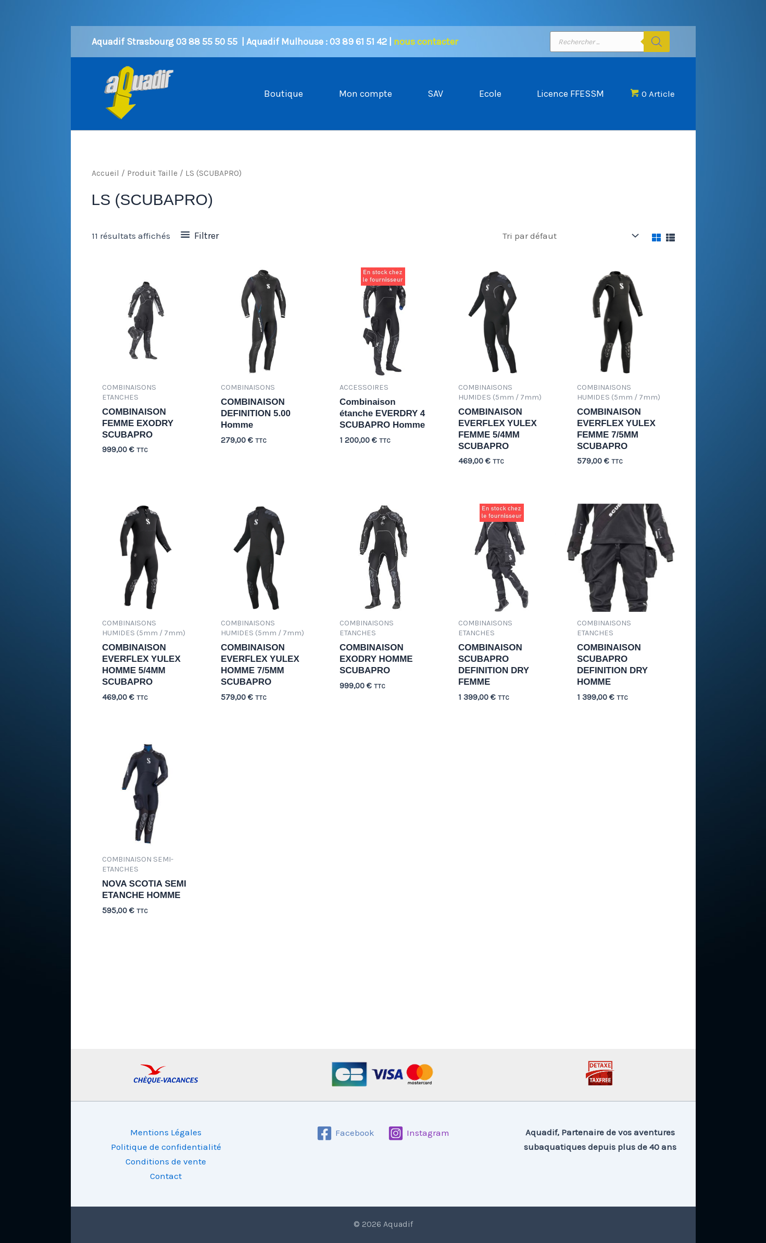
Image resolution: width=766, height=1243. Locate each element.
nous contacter (426, 41)
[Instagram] (418, 1133)
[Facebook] (345, 1133)
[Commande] (570, 236)
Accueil (105, 173)
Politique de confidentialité (166, 1147)
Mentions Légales (166, 1132)
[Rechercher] (657, 41)
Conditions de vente (165, 1161)
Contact (166, 1176)
